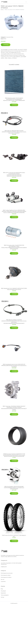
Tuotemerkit (8, 37)
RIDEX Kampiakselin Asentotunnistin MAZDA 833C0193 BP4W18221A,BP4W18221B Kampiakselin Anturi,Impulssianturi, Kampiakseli (14, 365)
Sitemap (2, 597)
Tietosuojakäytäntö (5, 595)
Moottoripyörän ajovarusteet (6, 573)
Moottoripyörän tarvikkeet (6, 577)
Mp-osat (2, 579)
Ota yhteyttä (3, 590)
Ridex (12, 37)
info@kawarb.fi (4, 566)
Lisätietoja (5, 44)
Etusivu (2, 9)
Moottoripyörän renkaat (5, 575)
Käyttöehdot (3, 593)
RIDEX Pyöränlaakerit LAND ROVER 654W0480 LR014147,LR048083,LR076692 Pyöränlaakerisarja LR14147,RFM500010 (14, 487)
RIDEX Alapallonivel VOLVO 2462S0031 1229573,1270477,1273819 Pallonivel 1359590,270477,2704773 (14, 289)
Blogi (2, 588)
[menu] (26, 2)
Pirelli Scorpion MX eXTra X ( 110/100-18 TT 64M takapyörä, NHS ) (14, 536)
